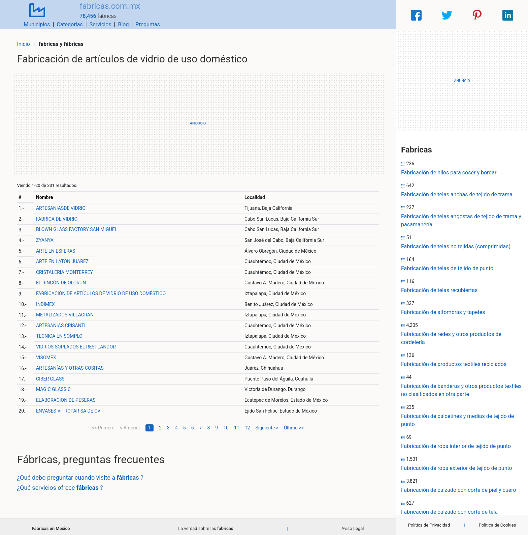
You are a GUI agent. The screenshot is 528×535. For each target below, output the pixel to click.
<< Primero (103, 424)
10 (226, 424)
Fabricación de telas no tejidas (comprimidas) (455, 246)
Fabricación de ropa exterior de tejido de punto (456, 468)
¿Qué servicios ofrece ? (64, 483)
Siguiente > (266, 424)
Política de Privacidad (429, 525)
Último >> (294, 424)
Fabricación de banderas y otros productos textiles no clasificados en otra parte (461, 390)
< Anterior (130, 424)
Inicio (27, 39)
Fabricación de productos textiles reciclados (453, 364)
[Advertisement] (197, 120)
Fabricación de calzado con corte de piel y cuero (458, 490)
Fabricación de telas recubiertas (439, 290)
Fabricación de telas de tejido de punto (447, 268)
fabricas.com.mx (101, 11)
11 (236, 424)
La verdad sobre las (205, 524)
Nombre (48, 193)
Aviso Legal (352, 524)
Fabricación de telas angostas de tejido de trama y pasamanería (461, 220)
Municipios (268, 15)
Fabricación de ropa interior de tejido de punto (456, 446)
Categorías (300, 15)
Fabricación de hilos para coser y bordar (448, 172)
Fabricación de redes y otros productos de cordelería (451, 338)
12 (247, 424)
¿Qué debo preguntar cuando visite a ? (84, 474)
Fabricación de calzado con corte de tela (449, 512)
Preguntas (378, 15)
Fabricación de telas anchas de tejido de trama (457, 194)
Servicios (331, 15)
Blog (354, 15)
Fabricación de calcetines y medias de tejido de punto (457, 420)
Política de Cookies (497, 525)
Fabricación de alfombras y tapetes (443, 312)
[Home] (33, 14)
